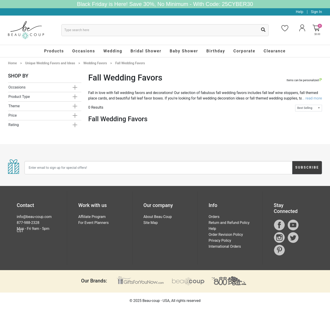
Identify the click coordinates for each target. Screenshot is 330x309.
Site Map (150, 222)
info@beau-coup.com (34, 217)
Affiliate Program (92, 217)
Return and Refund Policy (229, 222)
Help (299, 12)
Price (12, 115)
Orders (214, 217)
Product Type (19, 96)
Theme (14, 106)
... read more (312, 98)
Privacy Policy (220, 240)
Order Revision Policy (226, 234)
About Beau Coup (157, 217)
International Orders (225, 246)
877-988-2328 (28, 222)
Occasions (17, 87)
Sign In (316, 12)
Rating (13, 125)
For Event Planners (93, 222)
